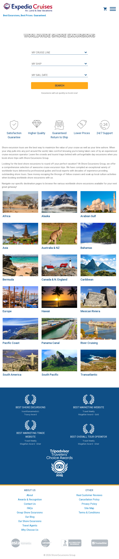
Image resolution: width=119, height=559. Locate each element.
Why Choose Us (29, 529)
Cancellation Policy (89, 499)
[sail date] (59, 75)
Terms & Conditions (89, 512)
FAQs (30, 508)
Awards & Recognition (30, 499)
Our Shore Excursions (29, 521)
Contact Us (30, 503)
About (30, 495)
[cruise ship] (59, 64)
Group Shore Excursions (30, 512)
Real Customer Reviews (89, 495)
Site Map (89, 508)
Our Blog (29, 516)
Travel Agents (29, 525)
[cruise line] (59, 53)
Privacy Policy (89, 503)
